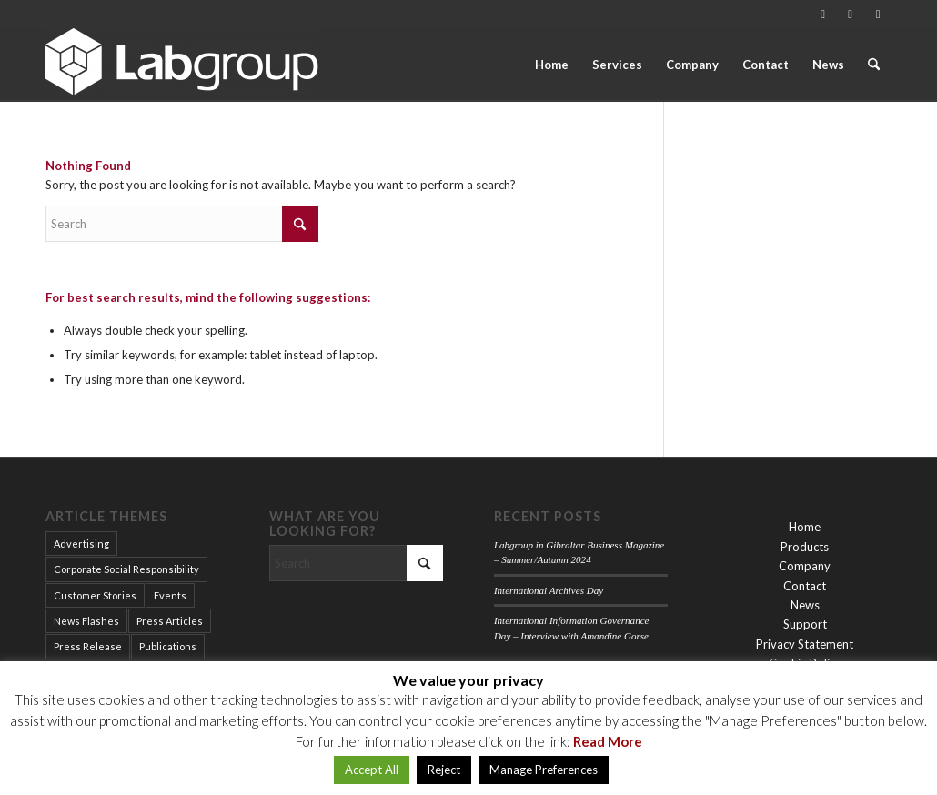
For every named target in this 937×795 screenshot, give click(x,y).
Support (805, 624)
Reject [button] (444, 769)
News (805, 605)
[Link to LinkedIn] (850, 13)
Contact (804, 586)
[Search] (874, 64)
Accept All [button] (371, 769)
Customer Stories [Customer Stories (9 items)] (95, 595)
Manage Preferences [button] (543, 769)
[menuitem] (551, 64)
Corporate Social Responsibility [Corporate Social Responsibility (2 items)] (126, 569)
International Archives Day (548, 590)
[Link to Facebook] (878, 13)
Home (805, 526)
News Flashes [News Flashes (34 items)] (86, 621)
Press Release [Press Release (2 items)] (88, 646)
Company (805, 566)
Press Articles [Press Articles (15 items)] (169, 621)
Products (805, 546)
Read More (607, 741)
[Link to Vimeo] (823, 13)
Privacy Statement (804, 644)
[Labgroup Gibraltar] (181, 64)
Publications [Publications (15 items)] (167, 646)
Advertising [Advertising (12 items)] (81, 543)
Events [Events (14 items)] (170, 595)
